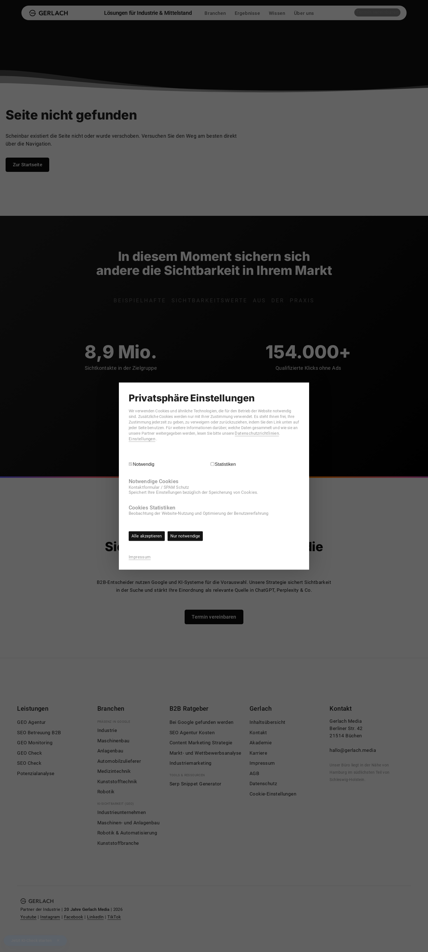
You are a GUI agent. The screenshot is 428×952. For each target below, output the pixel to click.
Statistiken (225, 464)
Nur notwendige (187, 536)
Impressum (140, 557)
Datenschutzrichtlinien (164, 438)
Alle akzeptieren (147, 536)
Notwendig (144, 464)
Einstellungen (202, 438)
